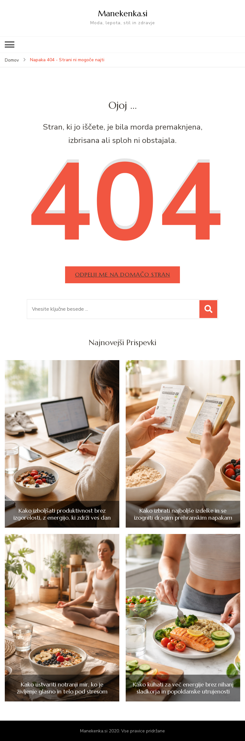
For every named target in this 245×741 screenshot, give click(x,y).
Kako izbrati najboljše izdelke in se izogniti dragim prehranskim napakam (183, 514)
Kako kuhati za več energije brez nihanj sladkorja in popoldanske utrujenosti (183, 688)
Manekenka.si (122, 13)
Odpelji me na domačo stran (122, 274)
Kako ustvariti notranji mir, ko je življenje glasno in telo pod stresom (62, 688)
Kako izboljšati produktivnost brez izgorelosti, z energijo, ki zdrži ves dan (62, 514)
